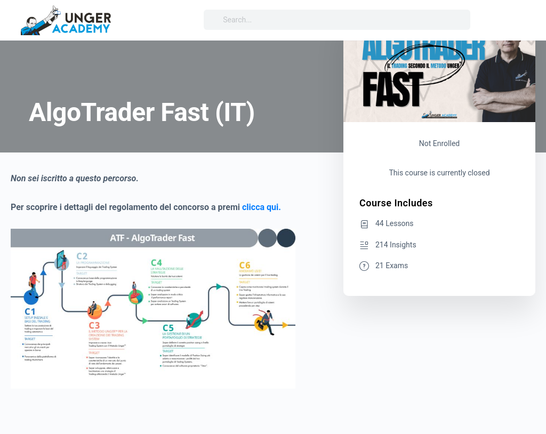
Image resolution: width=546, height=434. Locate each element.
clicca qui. (261, 207)
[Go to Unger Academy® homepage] (67, 19)
